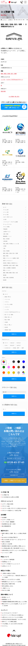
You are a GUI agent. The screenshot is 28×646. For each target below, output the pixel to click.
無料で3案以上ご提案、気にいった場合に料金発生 (14, 534)
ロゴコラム (5, 625)
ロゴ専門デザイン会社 (9, 2)
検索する (14, 334)
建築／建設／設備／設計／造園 (10, 253)
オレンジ (3, 373)
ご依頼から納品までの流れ (8, 573)
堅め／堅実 (7, 319)
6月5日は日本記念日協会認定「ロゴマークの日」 (14, 619)
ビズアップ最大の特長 (7, 504)
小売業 (4, 246)
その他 (4, 219)
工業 (4, 248)
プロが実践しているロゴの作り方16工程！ (12, 623)
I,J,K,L (6, 345)
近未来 (6, 327)
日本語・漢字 (16, 347)
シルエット (7, 306)
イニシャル (7, 299)
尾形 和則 (3, 91)
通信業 (4, 275)
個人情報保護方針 (6, 526)
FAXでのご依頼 (6, 590)
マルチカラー (23, 373)
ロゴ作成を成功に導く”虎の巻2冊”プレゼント (13, 548)
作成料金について (6, 561)
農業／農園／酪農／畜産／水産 (10, 272)
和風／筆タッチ (8, 317)
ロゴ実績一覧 (10, 19)
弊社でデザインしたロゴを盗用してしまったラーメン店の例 (14, 604)
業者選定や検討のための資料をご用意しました (14, 546)
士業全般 (5, 241)
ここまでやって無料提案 (8, 559)
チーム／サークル (7, 224)
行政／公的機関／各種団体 (9, 267)
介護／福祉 (5, 233)
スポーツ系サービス (8, 217)
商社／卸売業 (6, 238)
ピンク (8, 367)
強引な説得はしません (7, 586)
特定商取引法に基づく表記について (14, 643)
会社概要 (4, 517)
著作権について (6, 597)
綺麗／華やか (8, 296)
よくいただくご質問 (7, 552)
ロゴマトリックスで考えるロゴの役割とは (12, 615)
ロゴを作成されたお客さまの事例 (10, 497)
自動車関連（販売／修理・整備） (11, 265)
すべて (4, 207)
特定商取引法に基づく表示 (8, 523)
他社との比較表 (6, 541)
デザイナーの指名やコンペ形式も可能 (11, 510)
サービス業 (5, 214)
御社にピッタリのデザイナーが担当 (11, 579)
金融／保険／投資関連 (8, 277)
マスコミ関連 (6, 226)
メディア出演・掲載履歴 (8, 521)
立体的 (6, 322)
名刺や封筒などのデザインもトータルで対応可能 (14, 550)
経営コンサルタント (8, 260)
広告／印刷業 (6, 250)
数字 (23, 347)
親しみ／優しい (8, 324)
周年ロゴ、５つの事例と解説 (9, 621)
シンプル (7, 309)
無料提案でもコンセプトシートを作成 (11, 581)
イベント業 (5, 212)
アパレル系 (5, 209)
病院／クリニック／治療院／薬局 (11, 258)
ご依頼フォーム (6, 588)
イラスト (7, 301)
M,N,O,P (12, 345)
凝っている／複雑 (9, 314)
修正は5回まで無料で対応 (8, 583)
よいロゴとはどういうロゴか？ (10, 612)
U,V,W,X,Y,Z (7, 347)
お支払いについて (6, 566)
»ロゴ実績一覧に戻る (14, 96)
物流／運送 (5, 255)
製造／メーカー (6, 270)
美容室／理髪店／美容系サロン (10, 263)
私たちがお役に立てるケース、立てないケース (14, 539)
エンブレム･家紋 (8, 304)
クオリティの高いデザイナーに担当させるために (14, 508)
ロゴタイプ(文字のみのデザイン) (12, 312)
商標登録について (6, 599)
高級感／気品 (8, 329)
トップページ (4, 19)
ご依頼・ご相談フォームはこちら (14, 480)
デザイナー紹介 (6, 506)
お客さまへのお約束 (7, 543)
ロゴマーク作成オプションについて (11, 563)
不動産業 (5, 229)
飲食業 (4, 279)
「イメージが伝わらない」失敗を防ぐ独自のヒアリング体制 (14, 576)
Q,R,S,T (19, 345)
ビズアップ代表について (8, 519)
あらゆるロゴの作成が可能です (10, 537)
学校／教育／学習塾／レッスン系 (11, 243)
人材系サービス (6, 231)
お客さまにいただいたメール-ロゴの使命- (12, 617)
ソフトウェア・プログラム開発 (10, 221)
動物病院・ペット (7, 236)
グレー (13, 362)
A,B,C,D (12, 342)
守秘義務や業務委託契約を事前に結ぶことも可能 (14, 601)
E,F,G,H (18, 342)
